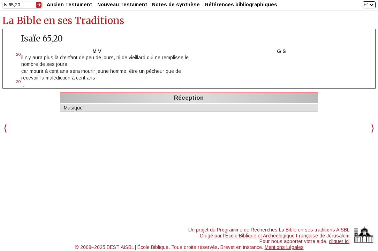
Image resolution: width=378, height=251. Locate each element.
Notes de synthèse (176, 4)
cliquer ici (339, 241)
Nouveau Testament (122, 4)
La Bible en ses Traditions (63, 20)
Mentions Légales (284, 247)
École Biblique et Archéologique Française (271, 235)
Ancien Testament (69, 4)
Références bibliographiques (241, 4)
